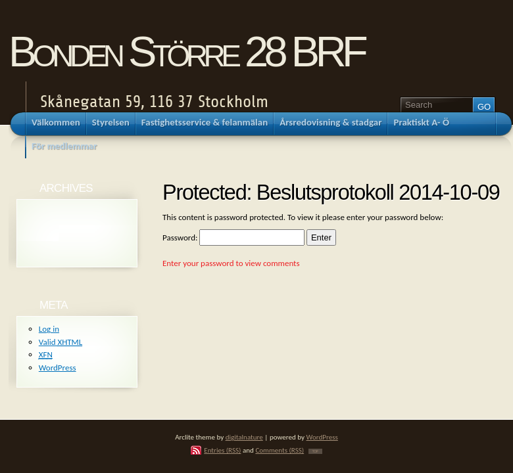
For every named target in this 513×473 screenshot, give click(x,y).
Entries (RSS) (222, 450)
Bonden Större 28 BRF (186, 52)
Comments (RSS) (279, 450)
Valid (60, 342)
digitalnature (244, 436)
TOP (315, 451)
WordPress (57, 367)
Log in (49, 329)
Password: (233, 237)
